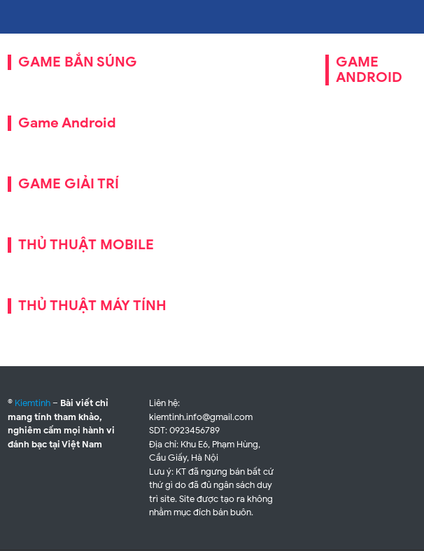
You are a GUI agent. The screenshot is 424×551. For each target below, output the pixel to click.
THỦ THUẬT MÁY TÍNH (92, 305)
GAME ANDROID (369, 69)
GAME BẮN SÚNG (77, 62)
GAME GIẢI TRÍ (68, 184)
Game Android (67, 123)
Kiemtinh (32, 403)
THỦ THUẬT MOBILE (86, 244)
